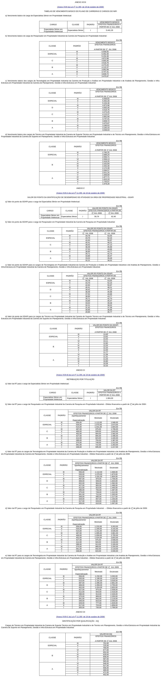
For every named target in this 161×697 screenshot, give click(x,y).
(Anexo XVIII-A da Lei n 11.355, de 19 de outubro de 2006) (80, 193)
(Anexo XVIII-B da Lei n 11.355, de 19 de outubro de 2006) (80, 375)
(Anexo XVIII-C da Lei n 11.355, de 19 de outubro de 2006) (80, 617)
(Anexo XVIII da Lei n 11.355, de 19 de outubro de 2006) (80, 7)
